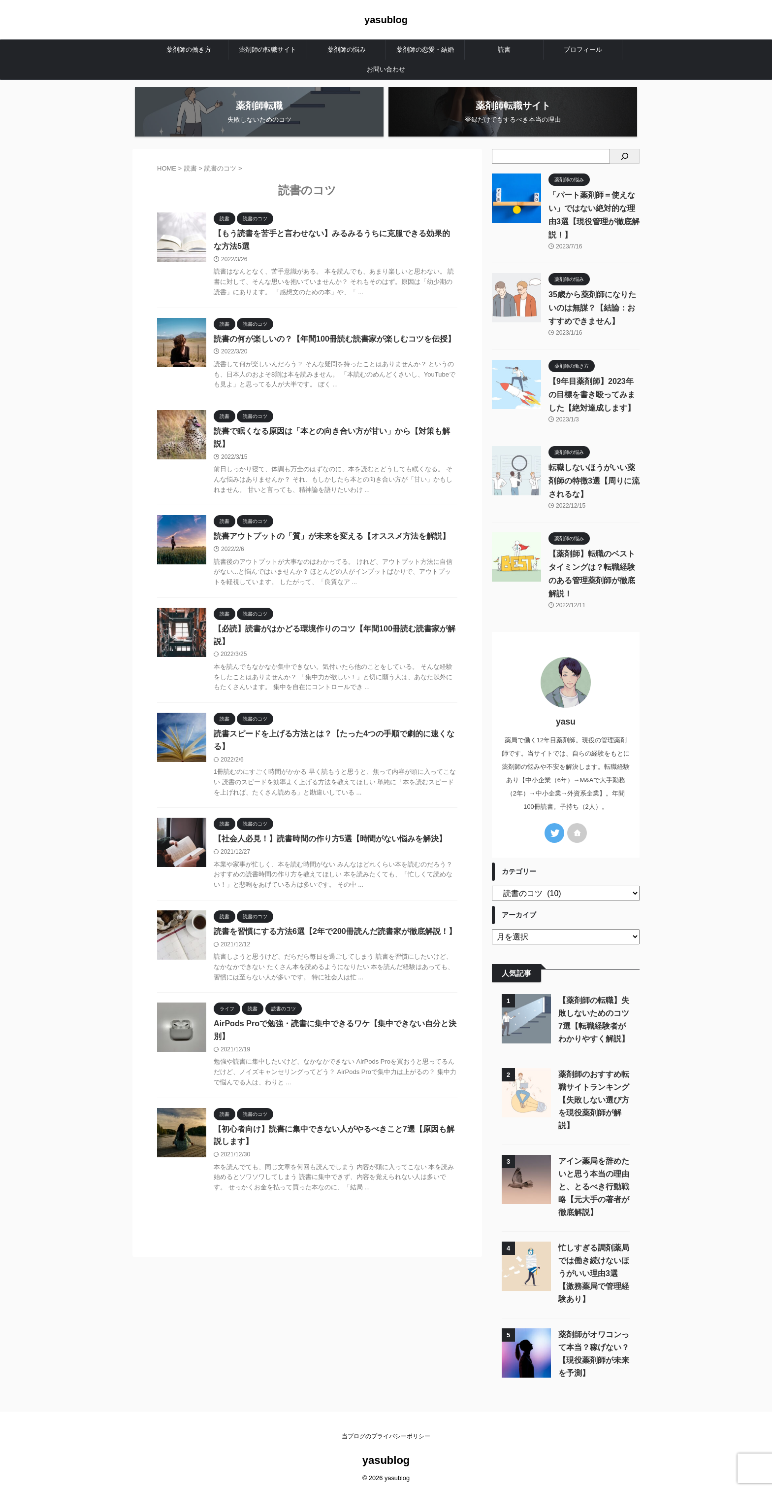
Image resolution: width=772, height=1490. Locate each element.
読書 (504, 49)
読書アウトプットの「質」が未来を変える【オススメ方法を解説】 (332, 537)
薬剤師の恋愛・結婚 (425, 49)
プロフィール (583, 49)
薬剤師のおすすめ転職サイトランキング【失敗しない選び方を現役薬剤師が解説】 (593, 1098)
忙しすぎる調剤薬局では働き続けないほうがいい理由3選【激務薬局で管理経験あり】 (593, 1271)
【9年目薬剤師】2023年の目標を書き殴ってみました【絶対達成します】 (591, 394)
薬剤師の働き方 (188, 49)
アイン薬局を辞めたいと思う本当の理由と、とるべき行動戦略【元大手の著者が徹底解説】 (593, 1184)
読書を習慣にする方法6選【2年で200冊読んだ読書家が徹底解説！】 (335, 933)
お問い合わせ (386, 69)
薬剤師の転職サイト (267, 49)
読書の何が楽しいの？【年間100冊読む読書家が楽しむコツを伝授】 (334, 339)
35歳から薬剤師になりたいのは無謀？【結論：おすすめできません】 (592, 307)
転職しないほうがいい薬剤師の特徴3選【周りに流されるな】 (594, 480)
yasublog (386, 19)
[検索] (625, 156)
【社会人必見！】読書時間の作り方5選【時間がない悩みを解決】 (330, 840)
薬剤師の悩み (346, 49)
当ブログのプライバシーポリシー (386, 1434)
